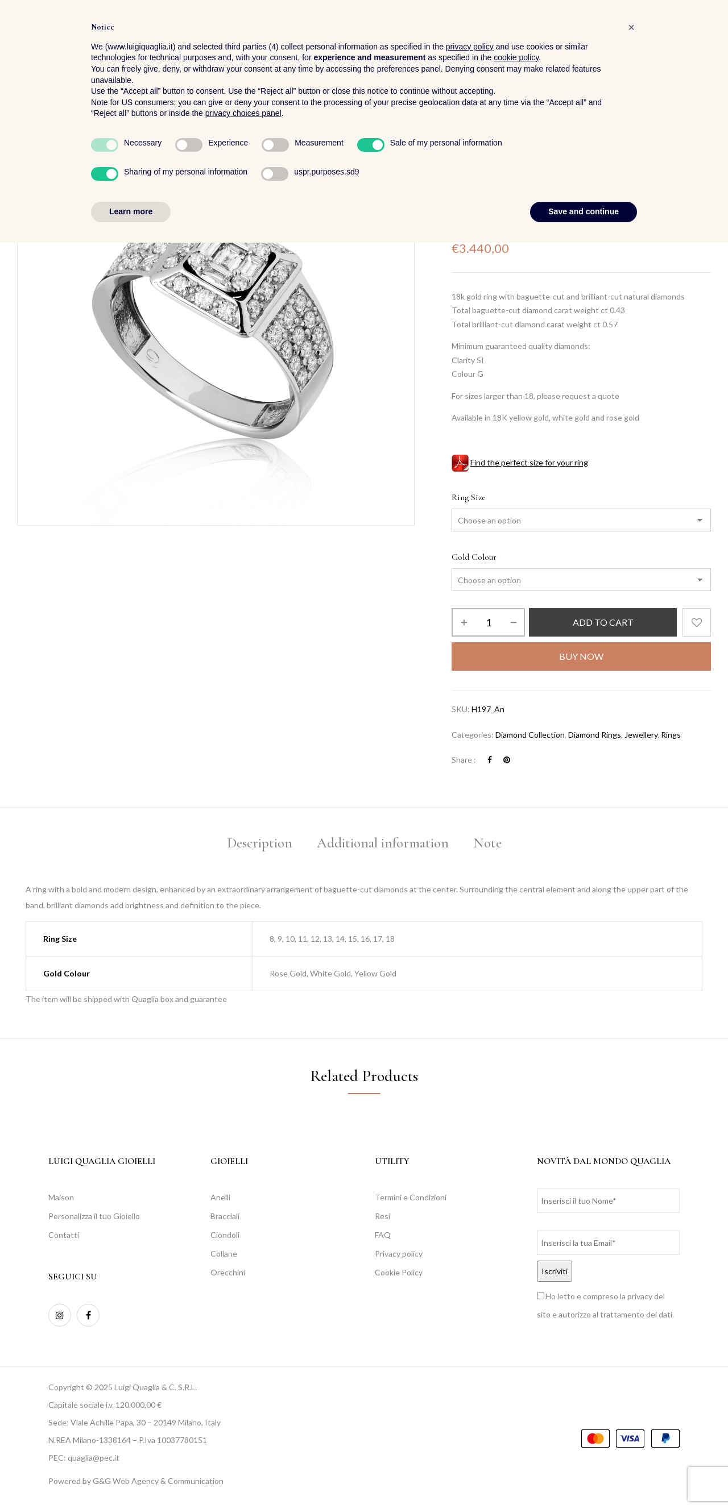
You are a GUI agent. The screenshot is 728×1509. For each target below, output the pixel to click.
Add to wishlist (696, 622)
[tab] (259, 845)
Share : (464, 759)
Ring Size (469, 497)
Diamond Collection (530, 734)
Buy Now (581, 656)
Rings (535, 163)
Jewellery (499, 163)
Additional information (383, 842)
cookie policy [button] (516, 1324)
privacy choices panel (243, 1380)
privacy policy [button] (470, 1312)
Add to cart (603, 622)
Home (461, 163)
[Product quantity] (488, 622)
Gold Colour (474, 557)
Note (487, 842)
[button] (701, 40)
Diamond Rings (594, 734)
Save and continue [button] (583, 1477)
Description (259, 842)
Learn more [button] (130, 1477)
